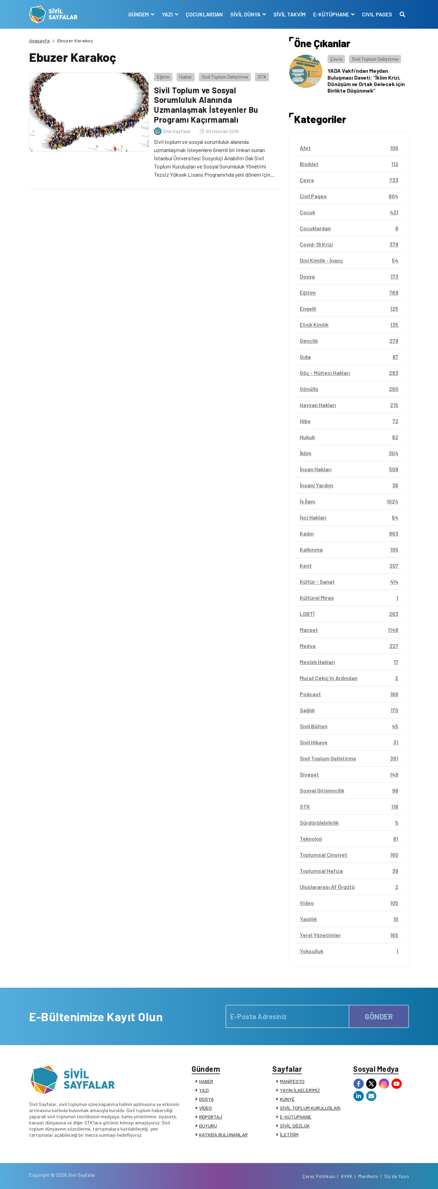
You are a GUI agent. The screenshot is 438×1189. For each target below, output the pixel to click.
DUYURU (208, 1126)
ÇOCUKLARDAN (204, 14)
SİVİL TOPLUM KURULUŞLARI (310, 1108)
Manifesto (368, 1176)
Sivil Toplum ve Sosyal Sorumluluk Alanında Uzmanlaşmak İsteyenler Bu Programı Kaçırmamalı (206, 104)
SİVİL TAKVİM (289, 14)
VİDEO (205, 1108)
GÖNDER (379, 1016)
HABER (206, 1081)
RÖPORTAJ (210, 1117)
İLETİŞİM (289, 1134)
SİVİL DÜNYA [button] (245, 14)
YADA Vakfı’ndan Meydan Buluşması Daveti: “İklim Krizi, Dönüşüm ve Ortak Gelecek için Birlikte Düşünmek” (366, 80)
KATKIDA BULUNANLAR (223, 1134)
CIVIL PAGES (377, 14)
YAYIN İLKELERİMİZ (300, 1090)
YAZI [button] (168, 14)
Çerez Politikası (318, 1176)
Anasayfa (39, 40)
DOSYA (206, 1099)
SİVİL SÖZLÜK (295, 1126)
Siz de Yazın (396, 1176)
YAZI (204, 1090)
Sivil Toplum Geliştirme (225, 77)
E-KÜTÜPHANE (295, 1117)
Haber (185, 77)
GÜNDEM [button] (139, 14)
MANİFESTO (292, 1081)
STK (262, 77)
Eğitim (163, 77)
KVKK (347, 1176)
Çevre (336, 59)
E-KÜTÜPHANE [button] (331, 14)
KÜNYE (287, 1099)
